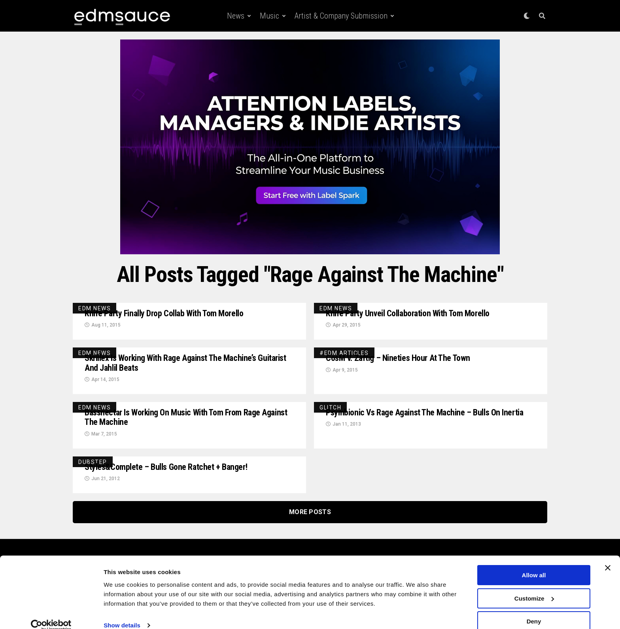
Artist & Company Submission (341, 16)
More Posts (310, 518)
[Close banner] (608, 556)
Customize (534, 586)
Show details (122, 613)
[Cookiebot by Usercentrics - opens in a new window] (51, 614)
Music (269, 16)
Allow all (534, 563)
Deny (534, 609)
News (235, 16)
